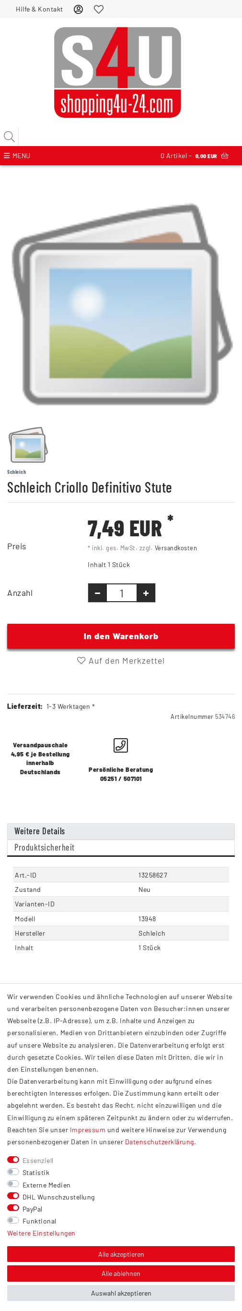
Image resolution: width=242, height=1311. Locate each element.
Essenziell (38, 1160)
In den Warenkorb (121, 636)
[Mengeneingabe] (122, 592)
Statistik (36, 1172)
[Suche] (9, 137)
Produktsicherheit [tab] (44, 847)
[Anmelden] (79, 8)
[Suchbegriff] (121, 137)
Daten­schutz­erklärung (159, 1142)
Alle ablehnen (121, 1273)
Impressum (88, 1129)
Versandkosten (176, 548)
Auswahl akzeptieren (121, 1293)
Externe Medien (47, 1185)
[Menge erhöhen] (146, 593)
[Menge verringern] (97, 593)
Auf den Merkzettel (121, 660)
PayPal (33, 1209)
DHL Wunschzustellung (59, 1197)
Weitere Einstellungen (41, 1233)
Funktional (40, 1221)
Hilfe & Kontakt (39, 9)
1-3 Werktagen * (70, 706)
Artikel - (195, 155)
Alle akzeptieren (121, 1254)
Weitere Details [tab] (39, 831)
